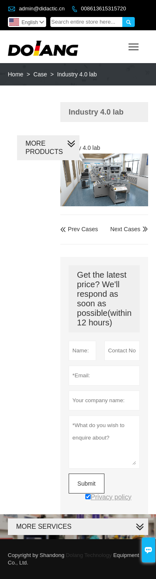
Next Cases (125, 229)
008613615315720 (103, 8)
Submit (86, 483)
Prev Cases (79, 229)
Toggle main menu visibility (134, 44)
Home (15, 74)
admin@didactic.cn (41, 8)
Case (40, 74)
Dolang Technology (88, 555)
